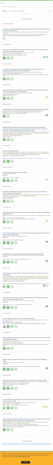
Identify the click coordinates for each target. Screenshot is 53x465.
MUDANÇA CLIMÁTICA (10, 55)
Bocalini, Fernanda (28, 72)
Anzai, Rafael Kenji (6, 236)
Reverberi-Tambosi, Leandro (8, 321)
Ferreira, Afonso (6, 277)
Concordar (25, 462)
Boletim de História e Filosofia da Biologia (13, 112)
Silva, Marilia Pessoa (6, 362)
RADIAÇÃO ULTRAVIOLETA (27, 304)
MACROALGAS (18, 55)
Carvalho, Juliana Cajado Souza (18, 133)
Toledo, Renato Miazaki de (28, 32)
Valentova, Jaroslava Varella (44, 340)
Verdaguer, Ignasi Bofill (7, 194)
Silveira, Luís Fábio (36, 72)
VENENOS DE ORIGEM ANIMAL (23, 425)
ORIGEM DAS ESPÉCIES (22, 113)
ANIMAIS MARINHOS (33, 425)
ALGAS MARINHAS (9, 385)
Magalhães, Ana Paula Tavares (16, 152)
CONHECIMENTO (38, 158)
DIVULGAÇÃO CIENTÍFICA (11, 158)
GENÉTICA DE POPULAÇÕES (27, 74)
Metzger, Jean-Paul (17, 278)
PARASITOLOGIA (9, 198)
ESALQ (18, 73)
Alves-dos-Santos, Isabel (14, 402)
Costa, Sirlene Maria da (25, 134)
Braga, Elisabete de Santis (9, 383)
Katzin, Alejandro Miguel (21, 195)
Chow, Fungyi (13, 52)
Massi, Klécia (5, 319)
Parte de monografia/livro (8, 23)
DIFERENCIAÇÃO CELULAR (11, 74)
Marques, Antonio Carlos (14, 423)
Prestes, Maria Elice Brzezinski (36, 110)
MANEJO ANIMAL (37, 35)
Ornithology (8, 73)
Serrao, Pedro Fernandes (27, 381)
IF (20, 156)
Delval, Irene (5, 340)
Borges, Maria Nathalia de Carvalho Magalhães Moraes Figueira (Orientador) (28, 255)
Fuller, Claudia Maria (41, 152)
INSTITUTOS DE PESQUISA (24, 283)
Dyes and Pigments (9, 135)
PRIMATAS (8, 344)
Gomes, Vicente (18, 383)
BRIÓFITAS (8, 304)
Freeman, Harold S (16, 134)
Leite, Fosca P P (29, 52)
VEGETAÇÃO (8, 35)
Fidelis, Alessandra (11, 319)
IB (46, 34)
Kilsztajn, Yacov (6, 215)
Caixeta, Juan (28, 340)
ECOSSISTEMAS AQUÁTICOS (43, 425)
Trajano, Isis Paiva (18, 153)
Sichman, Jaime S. (12, 277)
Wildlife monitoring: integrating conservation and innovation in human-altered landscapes (22, 34)
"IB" (10, 11)
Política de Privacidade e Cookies (22, 456)
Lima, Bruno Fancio (14, 110)
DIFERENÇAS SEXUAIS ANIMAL (31, 344)
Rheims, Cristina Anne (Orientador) (17, 362)
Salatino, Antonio (35, 215)
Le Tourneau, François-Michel (35, 278)
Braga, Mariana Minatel (28, 153)
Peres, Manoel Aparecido (12, 195)
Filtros (4, 11)
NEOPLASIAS (8, 177)
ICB (21, 135)
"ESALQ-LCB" (21, 11)
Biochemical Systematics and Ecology (13, 217)
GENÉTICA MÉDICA (15, 177)
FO (18, 156)
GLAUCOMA (28, 259)
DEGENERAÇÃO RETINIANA (15, 259)
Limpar (50, 11)
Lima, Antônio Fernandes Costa (30, 152)
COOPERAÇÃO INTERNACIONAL (12, 283)
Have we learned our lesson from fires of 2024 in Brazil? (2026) (18, 318)
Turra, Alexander (16, 276)
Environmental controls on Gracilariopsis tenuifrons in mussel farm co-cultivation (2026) (24, 380)
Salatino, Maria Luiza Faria (44, 215)
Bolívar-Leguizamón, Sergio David (17, 72)
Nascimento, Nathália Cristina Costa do (23, 319)
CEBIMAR (33, 424)
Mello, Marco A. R (31, 402)
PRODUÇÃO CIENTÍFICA (21, 158)
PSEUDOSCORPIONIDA (16, 366)
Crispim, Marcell (31, 195)
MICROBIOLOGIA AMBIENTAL (17, 426)
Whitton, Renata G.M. (34, 154)
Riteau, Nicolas (28, 277)
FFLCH (10, 156)
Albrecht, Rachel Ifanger (7, 276)
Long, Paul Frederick (24, 423)
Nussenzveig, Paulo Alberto (39, 153)
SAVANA (13, 95)
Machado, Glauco (21, 52)
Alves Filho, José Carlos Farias (38, 277)
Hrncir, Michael (23, 402)
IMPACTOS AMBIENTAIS (28, 323)
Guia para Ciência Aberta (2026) (11, 150)
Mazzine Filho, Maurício (29, 194)
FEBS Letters (8, 197)
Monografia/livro (6, 145)
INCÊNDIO (35, 323)
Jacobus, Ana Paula (38, 32)
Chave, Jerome (25, 278)
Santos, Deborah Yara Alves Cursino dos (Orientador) (22, 300)
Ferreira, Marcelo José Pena (30, 133)
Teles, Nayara (23, 340)
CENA (45, 34)
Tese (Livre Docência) (7, 167)
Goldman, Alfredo (6, 152)
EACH (18, 135)
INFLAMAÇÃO (23, 259)
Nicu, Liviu (24, 279)
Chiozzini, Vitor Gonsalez (37, 381)
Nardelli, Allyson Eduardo (7, 381)
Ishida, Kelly (9, 134)
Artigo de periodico (7, 44)
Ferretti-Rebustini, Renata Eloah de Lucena (21, 154)
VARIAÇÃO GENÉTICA (30, 219)
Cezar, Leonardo (35, 340)
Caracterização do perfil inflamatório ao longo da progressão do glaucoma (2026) (23, 254)
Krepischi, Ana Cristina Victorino (9, 173)
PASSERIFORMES (41, 74)
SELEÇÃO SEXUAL (9, 113)
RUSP (15, 156)
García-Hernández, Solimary (14, 340)
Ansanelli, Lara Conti (17, 381)
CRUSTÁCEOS (24, 55)
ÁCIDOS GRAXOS (18, 219)
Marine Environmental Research (12, 53)
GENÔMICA (35, 74)
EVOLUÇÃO (16, 113)
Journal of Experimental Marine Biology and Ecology (15, 424)
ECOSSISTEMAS (20, 323)
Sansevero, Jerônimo (44, 319)
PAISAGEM (14, 35)
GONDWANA (8, 366)
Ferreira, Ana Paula (6, 52)
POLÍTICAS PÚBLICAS (42, 323)
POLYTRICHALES (14, 304)
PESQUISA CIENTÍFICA (30, 158)
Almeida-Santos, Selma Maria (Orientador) (18, 236)
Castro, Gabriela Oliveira (40, 194)
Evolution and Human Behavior (11, 343)
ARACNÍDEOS (37, 366)
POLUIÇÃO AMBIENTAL (7, 426)
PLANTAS (8, 219)
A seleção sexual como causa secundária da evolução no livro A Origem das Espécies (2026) (26, 109)
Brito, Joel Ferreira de (25, 276)
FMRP (23, 156)
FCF (37, 424)
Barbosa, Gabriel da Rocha (25, 110)
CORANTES (8, 136)
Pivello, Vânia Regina (18, 32)
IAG (8, 281)
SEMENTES (12, 219)
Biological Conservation (10, 322)
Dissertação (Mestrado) (8, 227)
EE (13, 156)
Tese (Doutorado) (6, 292)
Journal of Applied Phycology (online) (13, 384)
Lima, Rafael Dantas (6, 72)
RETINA (7, 259)
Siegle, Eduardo (46, 381)
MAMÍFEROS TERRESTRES (21, 35)
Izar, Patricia (6, 341)
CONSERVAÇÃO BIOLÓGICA (11, 323)
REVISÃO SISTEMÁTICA (25, 366)
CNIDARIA (15, 425)
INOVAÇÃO (47, 283)
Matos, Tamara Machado (7, 300)
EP (17, 156)
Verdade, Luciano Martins (7, 32)
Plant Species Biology (10, 94)
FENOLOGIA (8, 95)
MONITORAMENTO (30, 35)
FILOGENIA (24, 219)
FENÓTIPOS (19, 74)
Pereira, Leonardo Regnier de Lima (15, 215)
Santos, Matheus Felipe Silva (18, 194)
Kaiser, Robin (44, 276)
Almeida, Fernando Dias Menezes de (14, 279)
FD (23, 281)
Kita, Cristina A (5, 402)
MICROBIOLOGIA (9, 425)
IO (9, 281)
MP (15, 73)
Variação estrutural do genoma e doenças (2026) (15, 172)
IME (8, 156)
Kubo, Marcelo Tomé (26, 215)
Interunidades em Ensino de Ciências (34, 112)
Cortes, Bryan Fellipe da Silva (8, 255)
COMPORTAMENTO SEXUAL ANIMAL (18, 344)
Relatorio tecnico (6, 268)
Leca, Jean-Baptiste (14, 341)
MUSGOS (19, 304)
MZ (20, 73)
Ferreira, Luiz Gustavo (7, 110)
